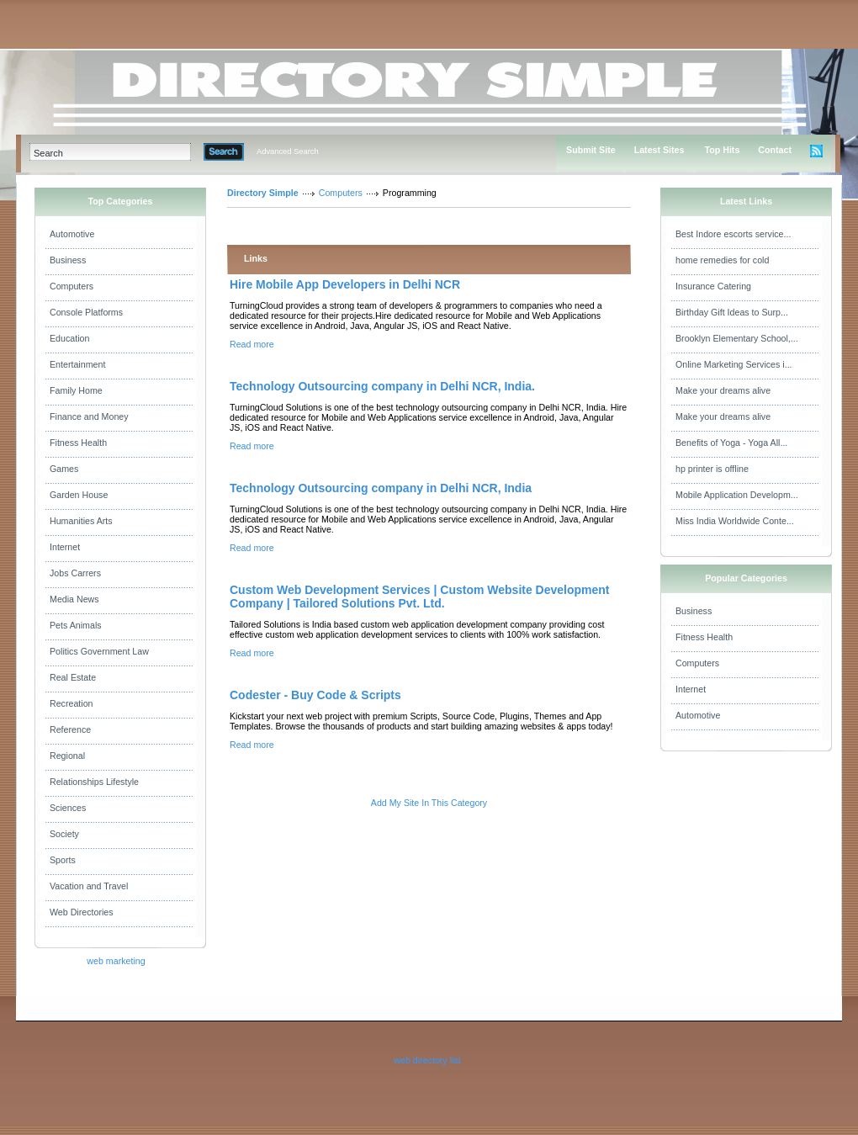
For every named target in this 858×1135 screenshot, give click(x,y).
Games (64, 469)
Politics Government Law (99, 651)
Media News (74, 599)
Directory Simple (263, 193)
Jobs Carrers (75, 573)
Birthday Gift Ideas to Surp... (731, 312)
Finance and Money (89, 416)
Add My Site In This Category (429, 803)
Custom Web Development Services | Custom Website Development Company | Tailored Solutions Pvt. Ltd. (420, 596)
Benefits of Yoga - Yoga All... (731, 443)
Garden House (79, 495)
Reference (70, 729)
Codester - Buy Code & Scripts (315, 695)
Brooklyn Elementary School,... (736, 338)
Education (69, 338)
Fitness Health (78, 443)
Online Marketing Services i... (733, 364)
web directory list (427, 1060)
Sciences (68, 808)
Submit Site (591, 150)
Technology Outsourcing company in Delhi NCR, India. (382, 386)
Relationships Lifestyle (94, 782)
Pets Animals (76, 625)
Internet (65, 547)
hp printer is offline (712, 469)
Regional (67, 755)
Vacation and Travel (89, 886)
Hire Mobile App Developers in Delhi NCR (345, 284)
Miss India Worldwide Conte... (734, 521)
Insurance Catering (713, 286)
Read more (252, 344)
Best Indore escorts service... (733, 234)
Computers (71, 286)
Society (64, 834)
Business (68, 260)
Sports (63, 860)
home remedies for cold (722, 260)
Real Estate (73, 677)
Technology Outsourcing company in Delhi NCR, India (381, 488)
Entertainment (77, 364)
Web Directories (82, 912)
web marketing (116, 961)
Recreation (71, 703)
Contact (775, 150)
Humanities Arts (81, 521)
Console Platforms (86, 312)
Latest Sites (659, 150)
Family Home (76, 390)
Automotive (72, 234)
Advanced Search (288, 151)
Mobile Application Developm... (736, 495)
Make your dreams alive (723, 390)
